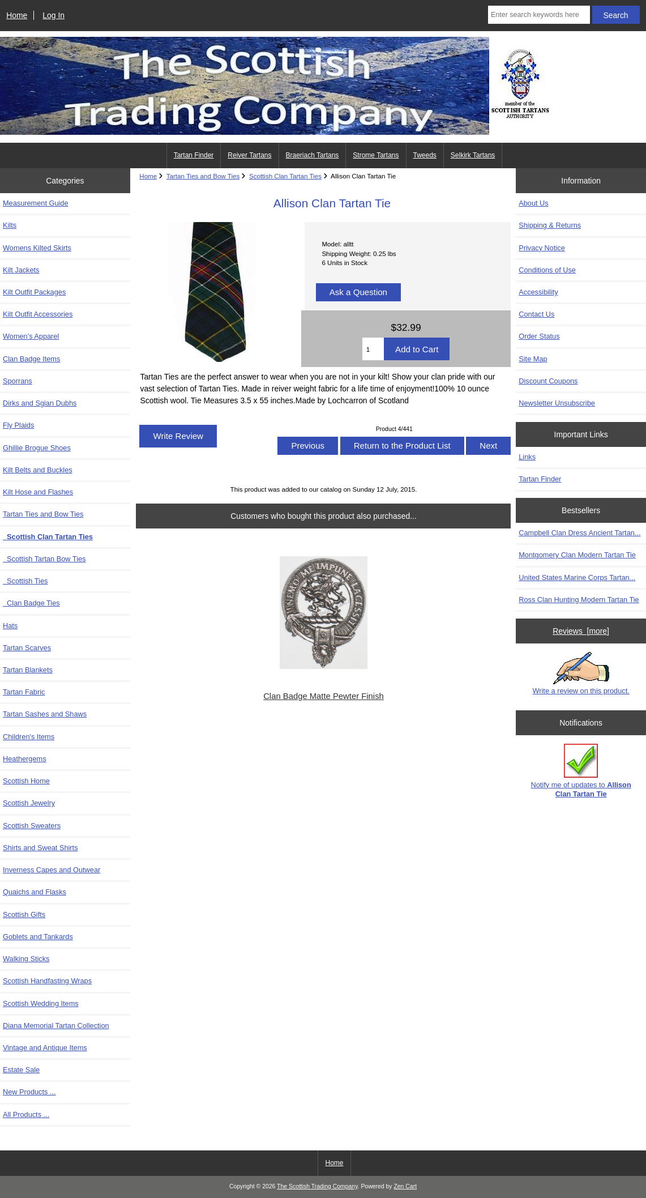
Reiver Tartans (249, 155)
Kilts (9, 225)
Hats (10, 625)
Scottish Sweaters (32, 825)
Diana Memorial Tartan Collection (56, 1025)
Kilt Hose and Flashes (38, 492)
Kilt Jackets (21, 270)
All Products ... (26, 1114)
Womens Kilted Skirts (37, 248)
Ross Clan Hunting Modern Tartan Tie (579, 599)
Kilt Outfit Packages (34, 292)
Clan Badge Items (31, 359)
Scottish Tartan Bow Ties (44, 559)
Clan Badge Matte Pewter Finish (323, 696)
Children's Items (28, 736)
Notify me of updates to (581, 771)
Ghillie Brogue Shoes (37, 448)
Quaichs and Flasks (34, 892)
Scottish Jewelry (29, 803)
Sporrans (17, 381)
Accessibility (538, 292)
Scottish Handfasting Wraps (47, 981)
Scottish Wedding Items (41, 1003)
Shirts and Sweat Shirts (40, 847)
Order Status (539, 336)
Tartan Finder (194, 155)
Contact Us (536, 314)
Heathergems (24, 758)
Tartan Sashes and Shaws (45, 714)
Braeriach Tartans (312, 155)
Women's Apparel (31, 336)
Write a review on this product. (580, 673)
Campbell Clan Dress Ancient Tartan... (579, 532)
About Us (533, 203)
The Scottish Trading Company (317, 1186)
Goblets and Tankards (38, 936)
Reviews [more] (581, 631)
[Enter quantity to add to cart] (373, 349)
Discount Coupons (548, 381)
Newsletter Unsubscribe (557, 403)
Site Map (533, 359)
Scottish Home (26, 781)
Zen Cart (405, 1186)
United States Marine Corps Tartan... (577, 577)
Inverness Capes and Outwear (51, 870)
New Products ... (29, 1092)
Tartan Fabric (24, 692)
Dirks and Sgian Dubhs (39, 403)
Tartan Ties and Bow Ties (203, 176)
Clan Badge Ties (31, 603)
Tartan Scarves (27, 647)
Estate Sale (21, 1069)
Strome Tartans (376, 155)
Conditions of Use (547, 270)
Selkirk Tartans (473, 155)
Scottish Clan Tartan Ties (285, 176)
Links (527, 457)
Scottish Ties (25, 581)
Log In (53, 15)
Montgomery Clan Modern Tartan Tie (577, 555)
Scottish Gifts (24, 914)
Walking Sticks (26, 958)
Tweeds (425, 155)
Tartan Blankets (28, 670)
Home (16, 15)
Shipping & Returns (550, 225)
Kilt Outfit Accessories (37, 314)
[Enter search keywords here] (539, 15)
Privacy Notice (541, 248)
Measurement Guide (36, 203)
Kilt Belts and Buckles (37, 470)
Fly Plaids (18, 425)
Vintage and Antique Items (45, 1047)
